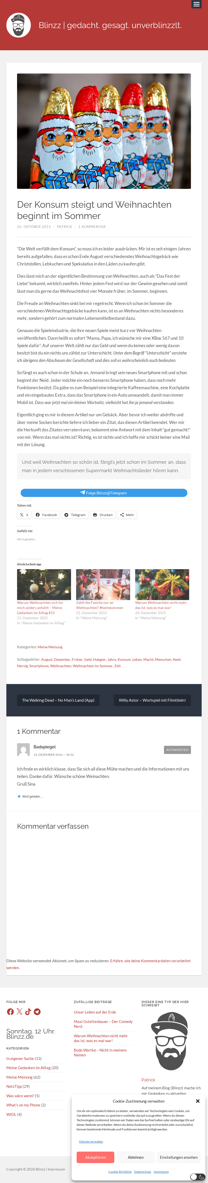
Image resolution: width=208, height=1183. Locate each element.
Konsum (127, 660)
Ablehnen (136, 1157)
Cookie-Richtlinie (120, 1172)
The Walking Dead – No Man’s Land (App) (58, 701)
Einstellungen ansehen (179, 1157)
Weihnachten (63, 666)
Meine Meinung (51, 647)
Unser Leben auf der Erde (95, 1013)
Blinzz (40, 1170)
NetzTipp (14, 1087)
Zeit (122, 666)
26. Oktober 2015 (34, 227)
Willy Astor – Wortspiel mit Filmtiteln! (152, 701)
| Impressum (55, 1170)
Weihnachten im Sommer (96, 666)
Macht (153, 660)
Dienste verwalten (91, 1141)
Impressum (161, 1172)
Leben (141, 660)
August (47, 660)
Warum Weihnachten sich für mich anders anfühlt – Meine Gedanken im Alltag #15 (40, 608)
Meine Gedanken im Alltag (28, 1068)
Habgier (101, 660)
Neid (183, 660)
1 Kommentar (92, 227)
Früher (78, 660)
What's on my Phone (23, 1105)
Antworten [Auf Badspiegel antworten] (177, 751)
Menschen (168, 660)
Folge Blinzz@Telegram (103, 493)
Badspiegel (45, 747)
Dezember (63, 660)
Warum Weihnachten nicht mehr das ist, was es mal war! (101, 1039)
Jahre (114, 660)
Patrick (64, 227)
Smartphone (40, 666)
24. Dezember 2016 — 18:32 (56, 755)
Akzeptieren (95, 1157)
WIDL (11, 1115)
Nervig (23, 666)
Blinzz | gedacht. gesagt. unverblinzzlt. (117, 25)
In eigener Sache (20, 1059)
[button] (197, 1101)
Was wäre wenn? (20, 1096)
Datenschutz (142, 1172)
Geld (90, 660)
